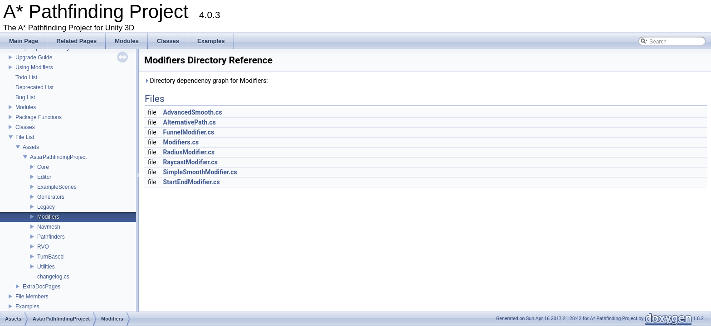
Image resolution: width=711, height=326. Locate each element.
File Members (32, 296)
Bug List (25, 97)
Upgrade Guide (33, 57)
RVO (43, 247)
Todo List (26, 77)
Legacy (46, 207)
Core (43, 167)
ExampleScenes (57, 187)
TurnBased (50, 257)
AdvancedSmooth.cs (192, 112)
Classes (25, 127)
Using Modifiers (34, 67)
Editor (44, 177)
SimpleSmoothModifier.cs (200, 172)
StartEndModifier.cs (191, 182)
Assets (31, 147)
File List (24, 137)
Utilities (46, 267)
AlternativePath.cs (189, 122)
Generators (50, 197)
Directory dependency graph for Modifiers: (206, 80)
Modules (25, 107)
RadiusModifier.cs (189, 152)
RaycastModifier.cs (190, 162)
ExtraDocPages (41, 286)
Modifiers (48, 217)
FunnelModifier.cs (188, 132)
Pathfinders (51, 237)
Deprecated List (34, 87)
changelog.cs (53, 276)
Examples (27, 306)
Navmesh (48, 227)
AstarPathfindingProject (58, 157)
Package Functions (38, 117)
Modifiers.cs (181, 142)
